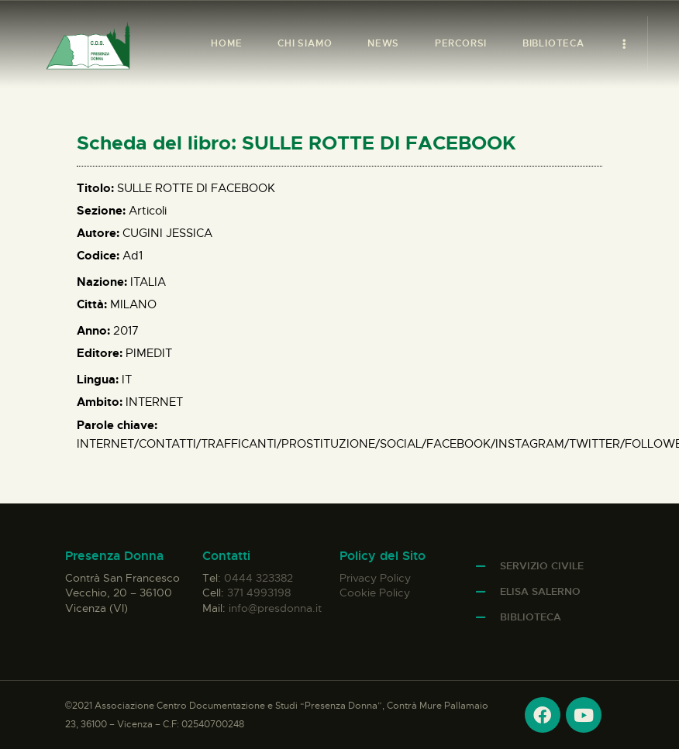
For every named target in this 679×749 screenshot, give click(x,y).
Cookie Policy (375, 593)
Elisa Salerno (540, 591)
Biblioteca (530, 617)
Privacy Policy (375, 578)
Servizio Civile (542, 565)
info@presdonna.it (275, 608)
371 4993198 (259, 593)
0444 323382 (258, 578)
